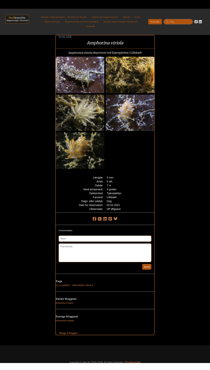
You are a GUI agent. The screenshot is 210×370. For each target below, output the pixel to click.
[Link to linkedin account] (200, 18)
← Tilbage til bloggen (66, 326)
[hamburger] (32, 14)
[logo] (16, 18)
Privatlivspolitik (133, 355)
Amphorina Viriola (82, 278)
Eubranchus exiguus (65, 314)
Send (147, 260)
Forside (155, 18)
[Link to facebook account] (196, 18)
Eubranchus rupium (64, 296)
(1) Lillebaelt (63, 278)
